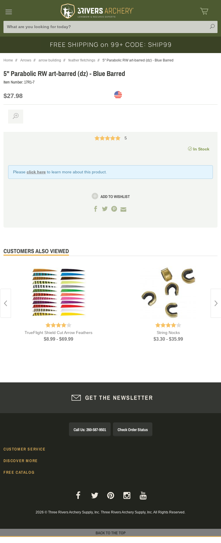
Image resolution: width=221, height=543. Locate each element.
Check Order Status (133, 429)
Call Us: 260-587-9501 (90, 429)
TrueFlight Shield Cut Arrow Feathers (58, 332)
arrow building (50, 60)
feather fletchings (81, 60)
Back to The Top (111, 532)
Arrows (25, 60)
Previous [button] (5, 303)
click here (36, 172)
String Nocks (168, 332)
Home (8, 60)
